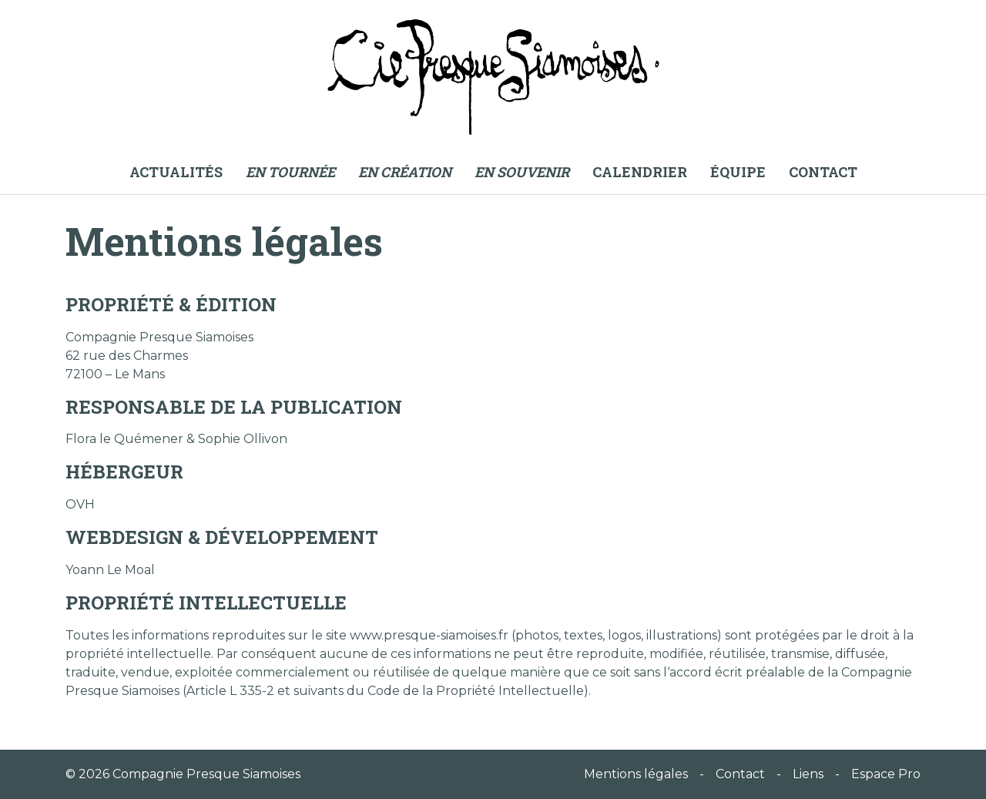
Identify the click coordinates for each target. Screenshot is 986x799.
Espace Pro (886, 774)
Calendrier (639, 172)
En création (404, 172)
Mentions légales (636, 774)
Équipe (738, 172)
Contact (823, 172)
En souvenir (522, 172)
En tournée (290, 172)
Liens (808, 774)
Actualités (176, 172)
